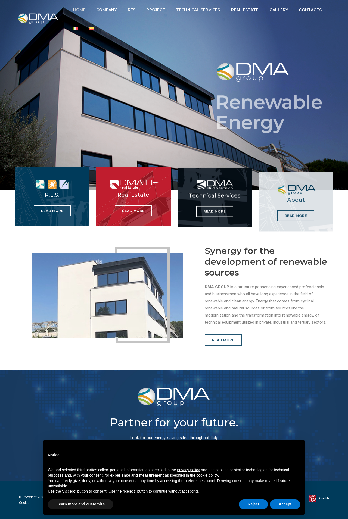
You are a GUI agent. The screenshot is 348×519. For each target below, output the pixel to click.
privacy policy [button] (188, 470)
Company (106, 9)
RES (132, 9)
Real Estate (245, 9)
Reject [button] (253, 504)
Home (79, 9)
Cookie (24, 503)
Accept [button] (285, 504)
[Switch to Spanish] (91, 28)
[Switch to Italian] (75, 28)
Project (155, 9)
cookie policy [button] (207, 475)
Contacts (310, 9)
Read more (52, 211)
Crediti (324, 498)
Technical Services (198, 9)
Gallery (278, 9)
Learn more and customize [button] (81, 504)
